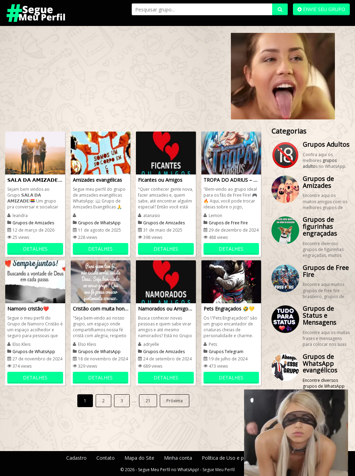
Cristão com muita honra (101, 308)
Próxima (174, 401)
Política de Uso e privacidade (234, 458)
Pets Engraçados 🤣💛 (229, 308)
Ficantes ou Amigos (160, 180)
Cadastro (76, 458)
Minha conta (178, 458)
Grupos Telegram (226, 351)
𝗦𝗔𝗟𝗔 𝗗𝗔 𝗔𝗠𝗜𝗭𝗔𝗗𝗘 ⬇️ (35, 180)
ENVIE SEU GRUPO (321, 9)
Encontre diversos (320, 380)
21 (148, 401)
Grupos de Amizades (33, 223)
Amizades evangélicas (97, 180)
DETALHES (35, 248)
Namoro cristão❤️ (28, 308)
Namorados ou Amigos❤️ (166, 308)
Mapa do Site (139, 458)
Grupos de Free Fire (228, 223)
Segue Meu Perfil (218, 470)
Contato (105, 458)
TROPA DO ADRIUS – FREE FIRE (231, 180)
